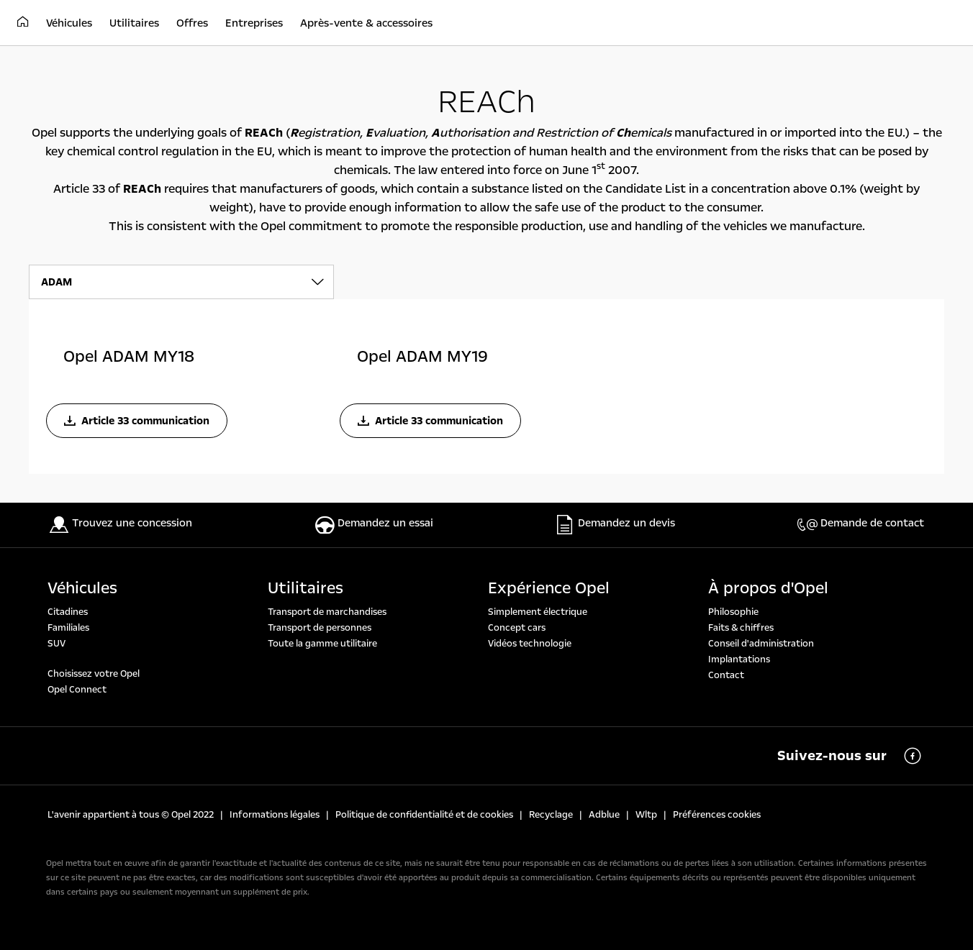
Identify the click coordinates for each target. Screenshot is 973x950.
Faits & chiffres (741, 627)
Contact (726, 675)
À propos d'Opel (768, 588)
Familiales (68, 627)
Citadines (67, 612)
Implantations (739, 659)
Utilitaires (305, 588)
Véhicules (82, 588)
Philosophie (733, 612)
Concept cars (517, 627)
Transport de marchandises (327, 612)
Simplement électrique (537, 612)
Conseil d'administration (761, 643)
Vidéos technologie (529, 643)
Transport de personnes (319, 627)
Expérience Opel (549, 588)
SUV (56, 643)
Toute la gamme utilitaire (322, 643)
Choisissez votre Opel (93, 673)
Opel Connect (77, 689)
